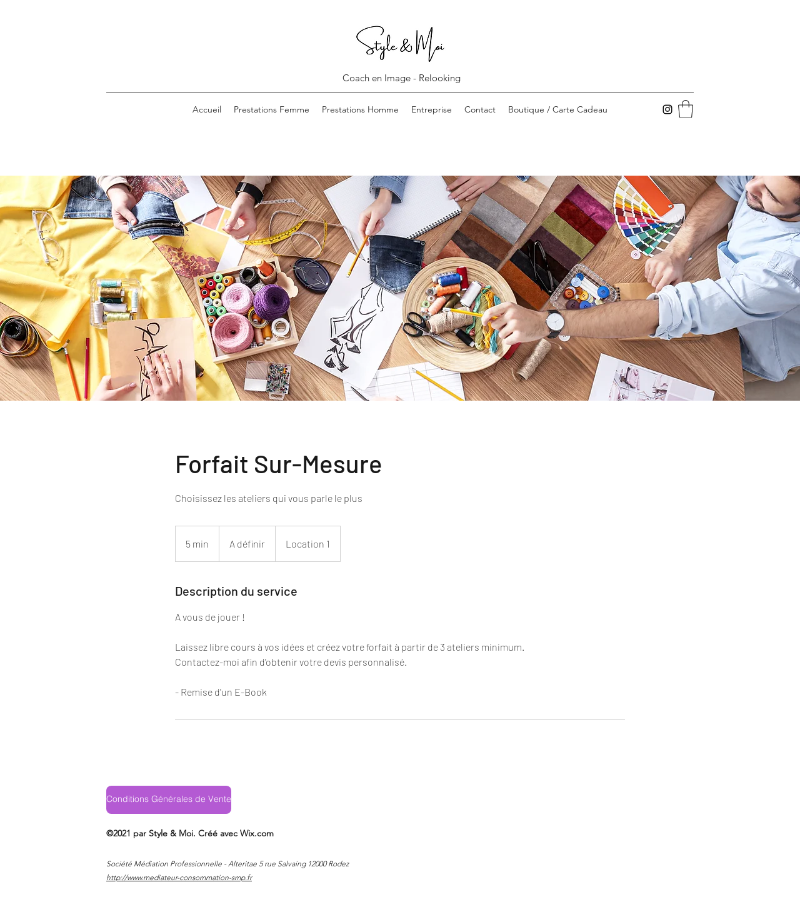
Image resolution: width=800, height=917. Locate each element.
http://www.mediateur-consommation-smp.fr (179, 877)
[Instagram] (667, 109)
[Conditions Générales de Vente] (168, 800)
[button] (685, 109)
